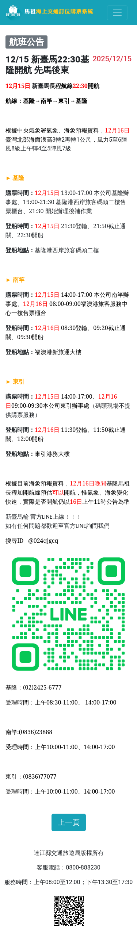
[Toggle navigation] (117, 12)
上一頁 (69, 822)
